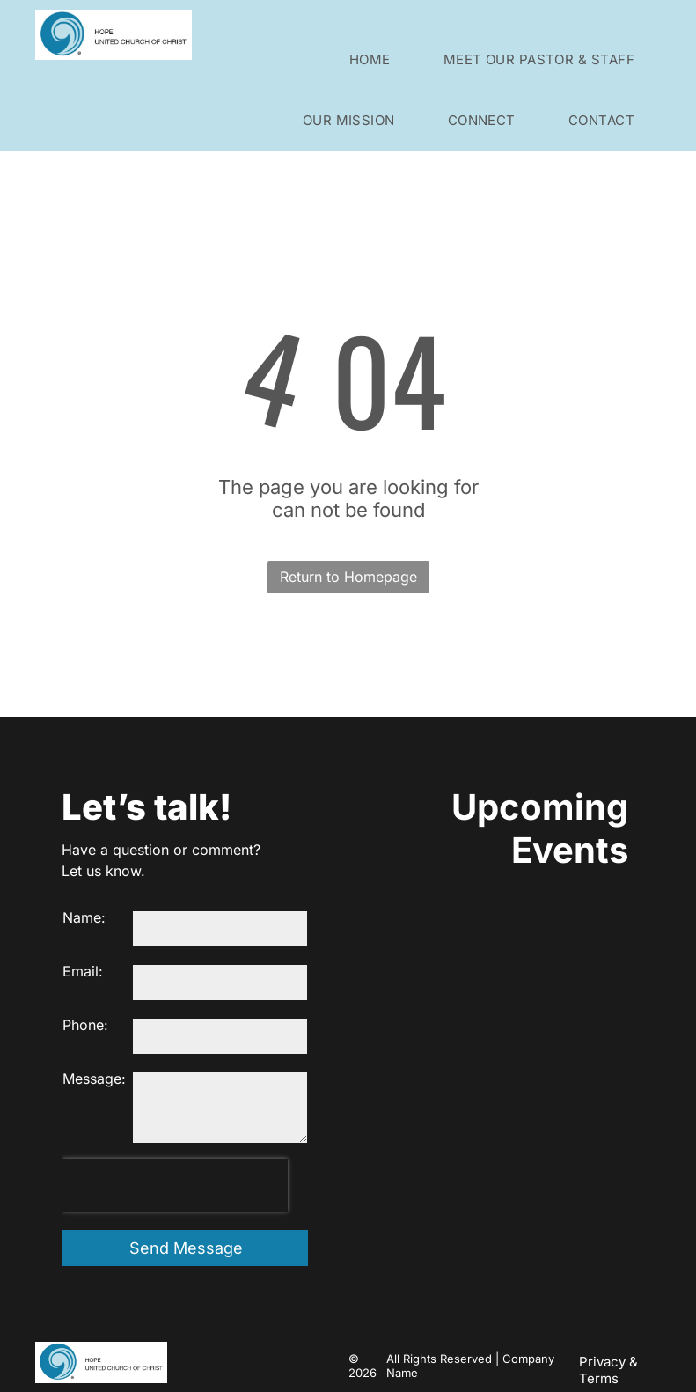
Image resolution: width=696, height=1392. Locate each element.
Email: (82, 971)
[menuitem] (370, 59)
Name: (84, 917)
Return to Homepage (348, 577)
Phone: (85, 1025)
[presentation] (175, 1185)
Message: (94, 1078)
